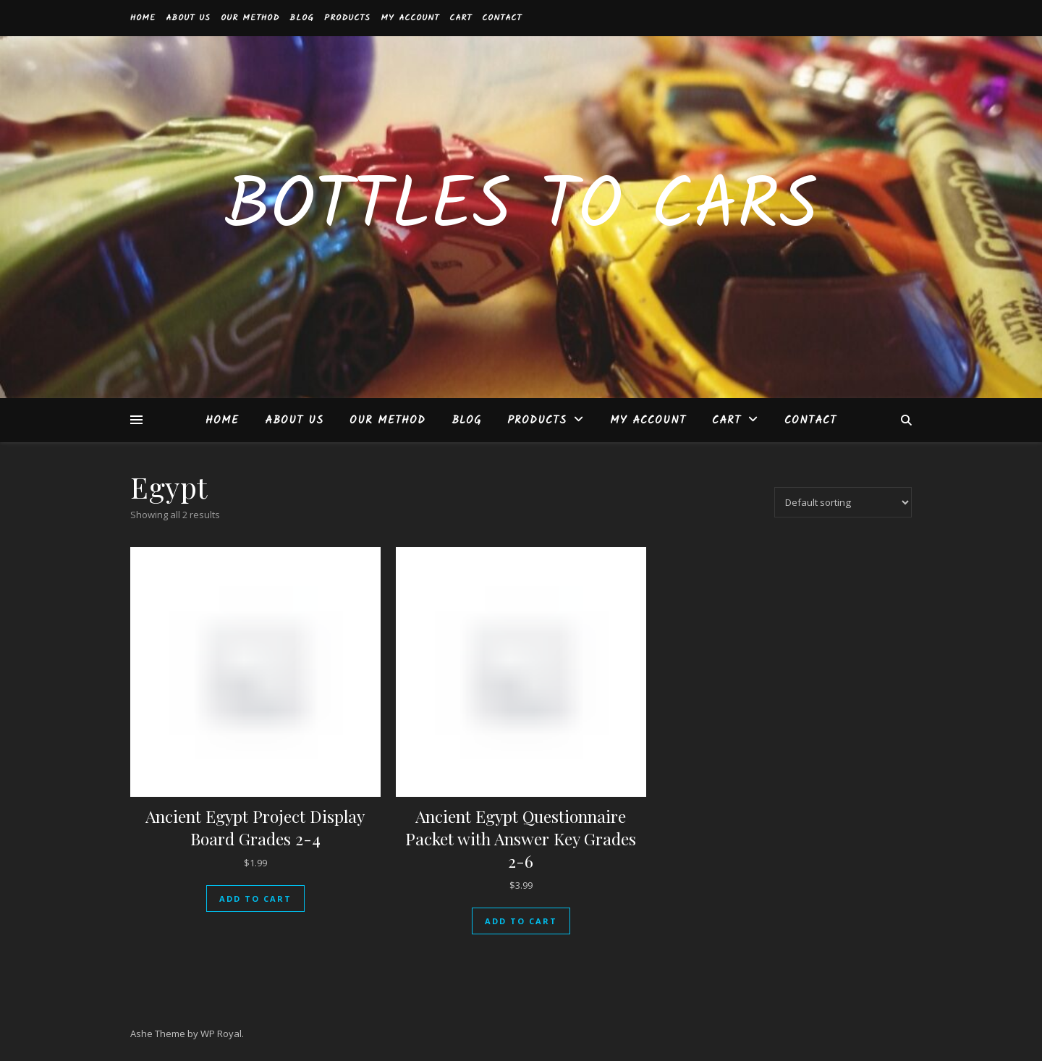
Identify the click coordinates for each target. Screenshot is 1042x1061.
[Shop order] (843, 502)
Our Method (250, 18)
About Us (188, 18)
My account (410, 18)
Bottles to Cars (521, 208)
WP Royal (221, 1033)
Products (347, 18)
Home (143, 18)
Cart (460, 18)
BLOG (301, 18)
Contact (502, 18)
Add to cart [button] (255, 898)
